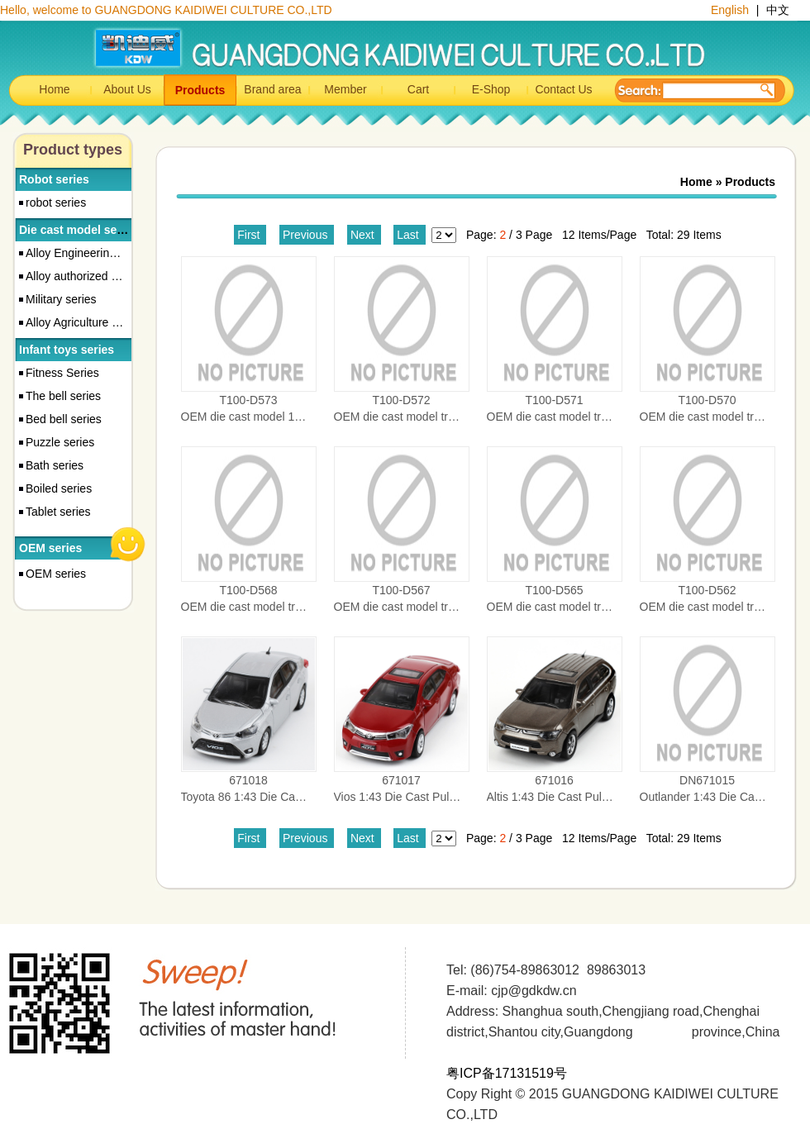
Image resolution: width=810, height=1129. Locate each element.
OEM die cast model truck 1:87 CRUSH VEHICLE (461, 416)
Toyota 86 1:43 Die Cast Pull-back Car (279, 796)
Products (200, 90)
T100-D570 (707, 400)
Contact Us (563, 89)
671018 (248, 780)
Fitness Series (62, 372)
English (731, 10)
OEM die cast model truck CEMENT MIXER (446, 606)
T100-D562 (707, 590)
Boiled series (59, 488)
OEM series (50, 548)
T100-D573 (248, 400)
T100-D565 (554, 590)
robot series (56, 202)
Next (362, 234)
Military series (61, 299)
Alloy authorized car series (93, 276)
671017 (401, 780)
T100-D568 (248, 590)
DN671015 (707, 780)
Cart (418, 89)
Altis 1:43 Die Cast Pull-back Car (571, 796)
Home (54, 89)
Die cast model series (78, 229)
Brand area (272, 89)
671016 (554, 780)
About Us (127, 89)
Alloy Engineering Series (89, 253)
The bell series (63, 396)
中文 (777, 10)
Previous (305, 234)
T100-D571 (554, 400)
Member (345, 89)
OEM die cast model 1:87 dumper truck (281, 416)
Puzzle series (60, 442)
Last (409, 234)
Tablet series (58, 511)
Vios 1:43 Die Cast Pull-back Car (418, 796)
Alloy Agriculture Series (85, 322)
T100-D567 (401, 590)
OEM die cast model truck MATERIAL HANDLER (306, 606)
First (248, 234)
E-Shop (491, 89)
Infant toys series (66, 349)
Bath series (54, 465)
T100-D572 (401, 400)
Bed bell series (64, 419)
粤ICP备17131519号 (506, 1073)
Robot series (54, 179)
